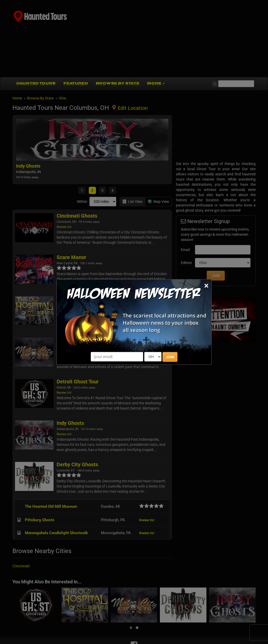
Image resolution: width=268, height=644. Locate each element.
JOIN (170, 357)
